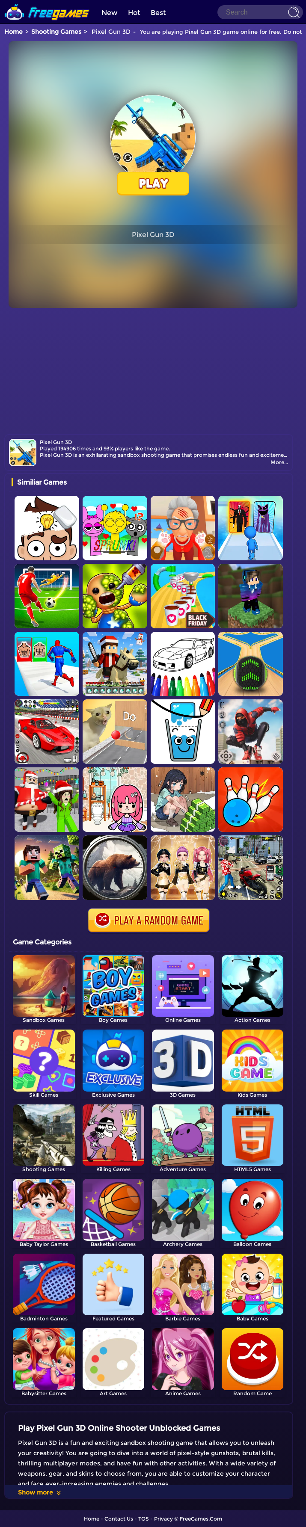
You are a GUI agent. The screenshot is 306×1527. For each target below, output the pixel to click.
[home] (47, 3)
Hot (134, 13)
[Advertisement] (153, 370)
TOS (143, 1518)
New (109, 13)
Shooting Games (56, 32)
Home (13, 32)
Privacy (163, 1518)
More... (279, 462)
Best (158, 13)
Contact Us (118, 1518)
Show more (40, 1492)
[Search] (260, 12)
